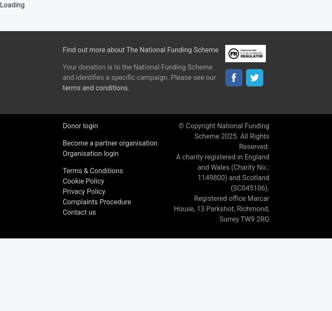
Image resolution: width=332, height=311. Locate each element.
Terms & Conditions (93, 171)
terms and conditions (95, 88)
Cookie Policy (83, 181)
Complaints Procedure (97, 202)
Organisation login (90, 153)
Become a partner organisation (110, 143)
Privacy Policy (84, 191)
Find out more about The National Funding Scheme (140, 50)
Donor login (80, 126)
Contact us (79, 212)
